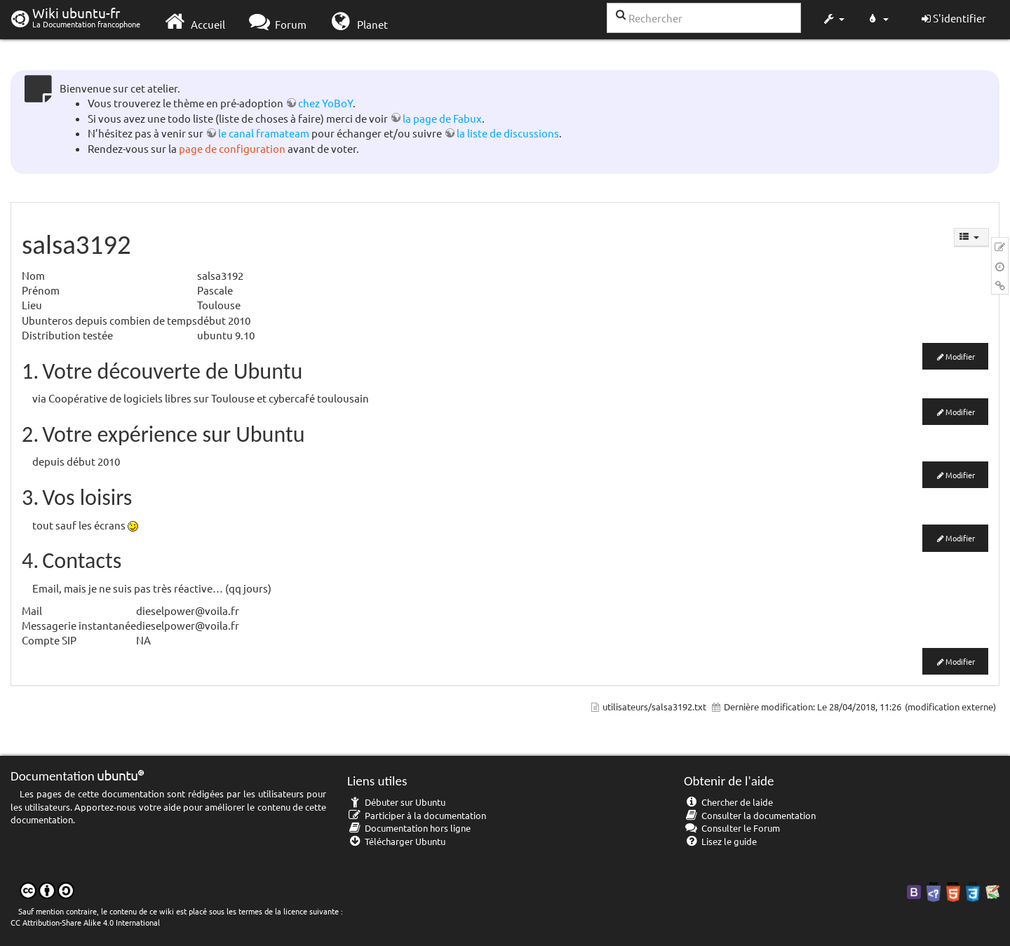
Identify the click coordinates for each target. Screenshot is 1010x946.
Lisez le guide (720, 841)
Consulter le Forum (732, 828)
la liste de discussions (508, 133)
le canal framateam (263, 133)
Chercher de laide (728, 802)
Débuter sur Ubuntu (396, 802)
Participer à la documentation (416, 815)
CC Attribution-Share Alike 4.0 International (85, 922)
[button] (833, 19)
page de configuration (232, 148)
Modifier (960, 356)
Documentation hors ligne (409, 828)
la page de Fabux (442, 118)
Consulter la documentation (750, 815)
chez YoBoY (325, 102)
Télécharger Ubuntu (396, 841)
